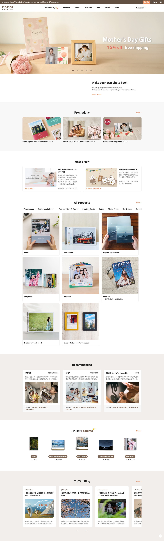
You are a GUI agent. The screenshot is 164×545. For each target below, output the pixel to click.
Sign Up (146, 2)
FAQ (161, 2)
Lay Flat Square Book (120, 345)
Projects (88, 8)
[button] (34, 382)
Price (40, 526)
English (137, 542)
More (139, 112)
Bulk (98, 8)
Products (66, 8)
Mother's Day (51, 7)
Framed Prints (42, 345)
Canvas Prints (29, 347)
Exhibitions (26, 526)
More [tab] (117, 8)
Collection (25, 523)
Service (63, 526)
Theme (77, 8)
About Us (82, 523)
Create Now (96, 94)
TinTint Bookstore (100, 523)
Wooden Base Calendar (88, 345)
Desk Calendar (133, 345)
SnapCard (69, 347)
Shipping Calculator (45, 523)
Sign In (154, 2)
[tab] (67, 8)
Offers (107, 8)
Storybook (76, 345)
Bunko (34, 345)
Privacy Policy (65, 529)
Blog (80, 526)
